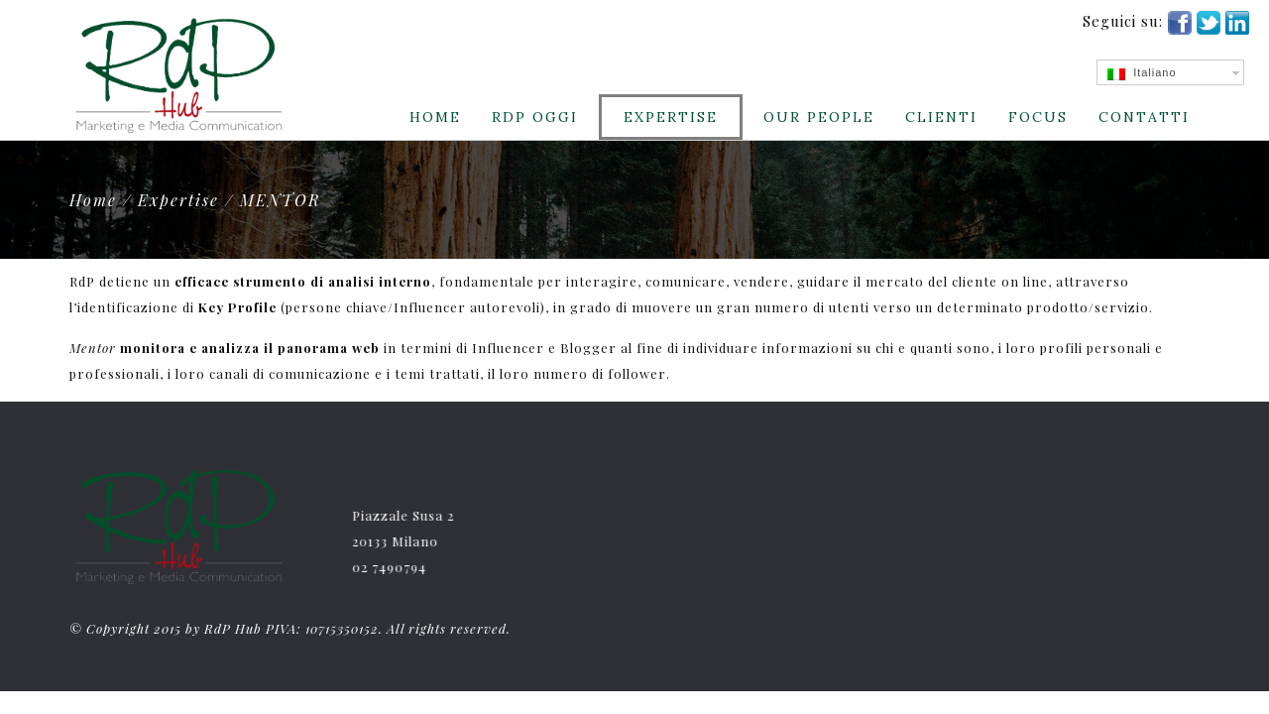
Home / (103, 199)
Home (435, 117)
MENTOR (280, 199)
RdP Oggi (535, 117)
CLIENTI (941, 117)
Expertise (671, 117)
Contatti (1144, 117)
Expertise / (189, 199)
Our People (818, 117)
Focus (1038, 117)
